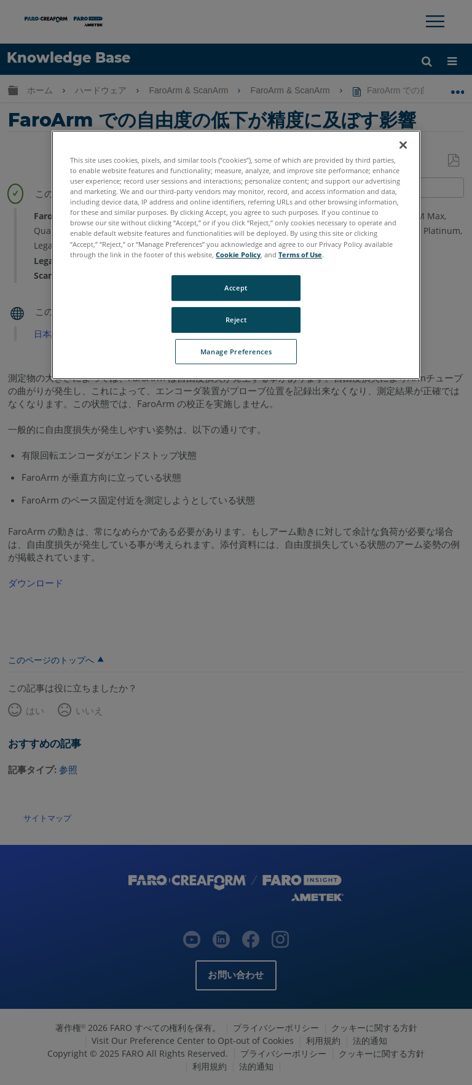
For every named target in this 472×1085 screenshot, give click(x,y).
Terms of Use (300, 254)
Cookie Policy (238, 254)
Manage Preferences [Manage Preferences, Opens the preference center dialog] (236, 351)
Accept (235, 287)
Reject (236, 319)
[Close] (403, 144)
